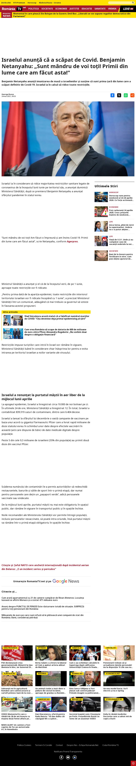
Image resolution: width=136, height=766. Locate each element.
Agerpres (72, 241)
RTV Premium (19, 3)
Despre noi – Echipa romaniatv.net (82, 745)
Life (111, 222)
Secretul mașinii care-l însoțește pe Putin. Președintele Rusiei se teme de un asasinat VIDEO (84, 716)
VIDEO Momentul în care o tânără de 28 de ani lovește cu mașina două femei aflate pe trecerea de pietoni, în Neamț (15, 716)
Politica (33, 8)
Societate (47, 8)
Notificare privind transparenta (68, 751)
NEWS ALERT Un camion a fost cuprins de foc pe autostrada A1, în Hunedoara (15, 727)
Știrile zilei (6, 3)
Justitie (74, 8)
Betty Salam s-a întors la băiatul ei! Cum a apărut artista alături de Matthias (50, 665)
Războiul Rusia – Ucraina (50, 3)
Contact (59, 745)
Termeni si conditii (43, 745)
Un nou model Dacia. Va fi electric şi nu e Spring (115, 689)
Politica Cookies (24, 745)
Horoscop (32, 3)
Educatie (87, 8)
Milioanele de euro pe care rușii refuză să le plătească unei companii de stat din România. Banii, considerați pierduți (43, 616)
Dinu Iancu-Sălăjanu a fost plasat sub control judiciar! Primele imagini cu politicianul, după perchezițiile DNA (84, 690)
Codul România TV (110, 745)
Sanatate (100, 8)
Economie (61, 8)
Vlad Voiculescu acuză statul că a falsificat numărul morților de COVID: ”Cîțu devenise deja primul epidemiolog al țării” (56, 317)
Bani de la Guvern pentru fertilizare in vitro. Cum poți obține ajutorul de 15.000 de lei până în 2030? (121, 256)
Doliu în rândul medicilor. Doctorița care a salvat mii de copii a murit (117, 716)
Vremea (112, 8)
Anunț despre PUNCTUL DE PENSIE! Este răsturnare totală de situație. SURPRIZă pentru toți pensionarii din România (43, 607)
